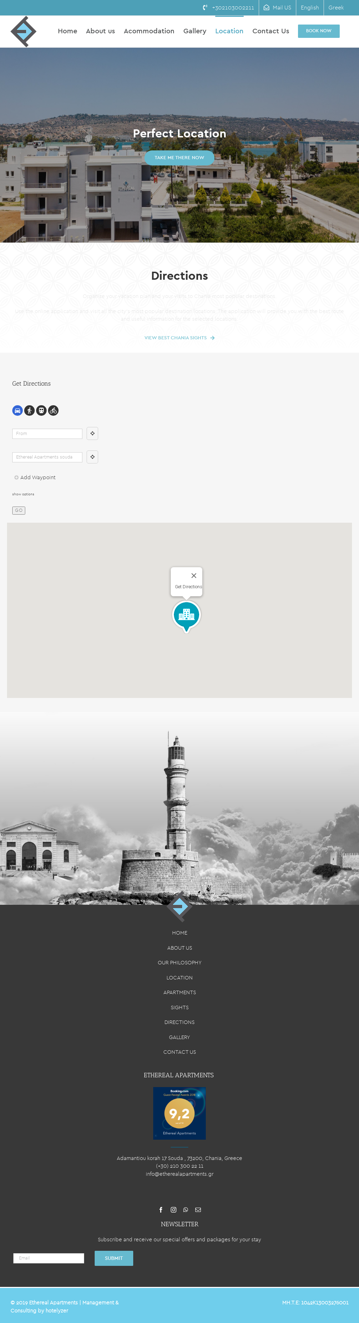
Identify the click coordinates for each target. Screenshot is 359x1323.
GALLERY (179, 1037)
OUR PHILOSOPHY (180, 962)
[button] (186, 617)
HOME (179, 933)
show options (23, 494)
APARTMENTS (179, 992)
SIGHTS (180, 1007)
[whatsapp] (185, 1210)
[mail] (198, 1210)
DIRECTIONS (179, 1022)
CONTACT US (179, 1052)
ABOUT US (179, 948)
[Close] (193, 575)
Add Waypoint (34, 477)
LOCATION (180, 978)
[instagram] (173, 1210)
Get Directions (188, 586)
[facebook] (161, 1210)
